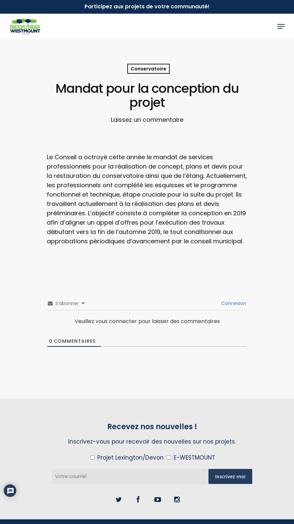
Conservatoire (148, 68)
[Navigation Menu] (281, 26)
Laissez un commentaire (147, 119)
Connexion (233, 303)
